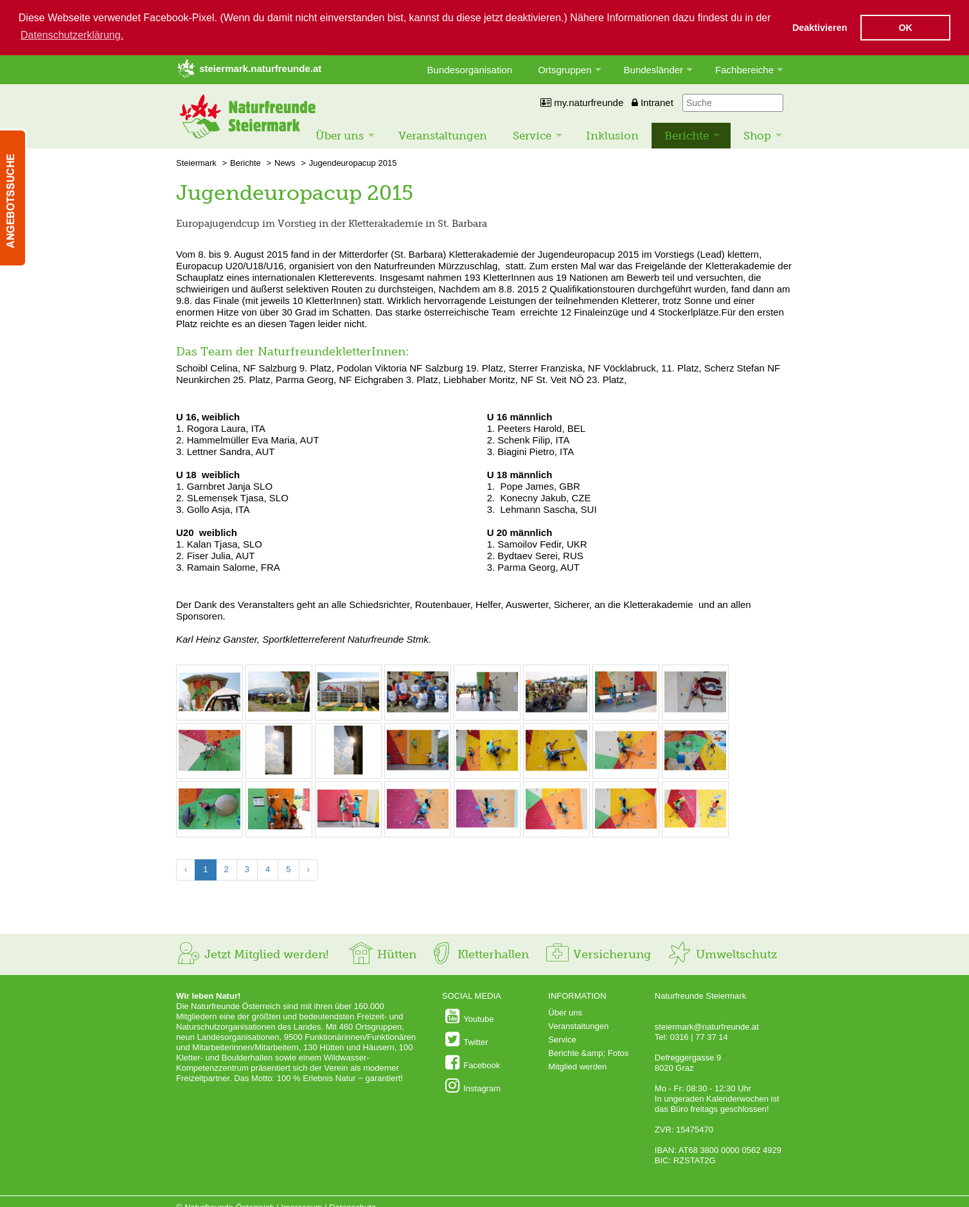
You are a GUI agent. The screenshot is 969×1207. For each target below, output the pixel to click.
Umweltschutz (722, 954)
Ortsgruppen (564, 69)
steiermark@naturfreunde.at (707, 1026)
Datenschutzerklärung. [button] (72, 35)
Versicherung (597, 954)
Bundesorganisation (470, 69)
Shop (757, 135)
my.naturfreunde (581, 101)
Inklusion (612, 135)
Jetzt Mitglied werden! (252, 954)
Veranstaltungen (442, 135)
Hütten (382, 954)
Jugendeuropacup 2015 (353, 162)
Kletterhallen (479, 954)
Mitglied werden (577, 1066)
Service (532, 135)
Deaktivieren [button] (820, 27)
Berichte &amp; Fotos (588, 1052)
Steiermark (196, 162)
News (285, 162)
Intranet (652, 101)
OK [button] (905, 27)
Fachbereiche (744, 69)
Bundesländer (654, 69)
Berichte (686, 135)
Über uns (340, 135)
